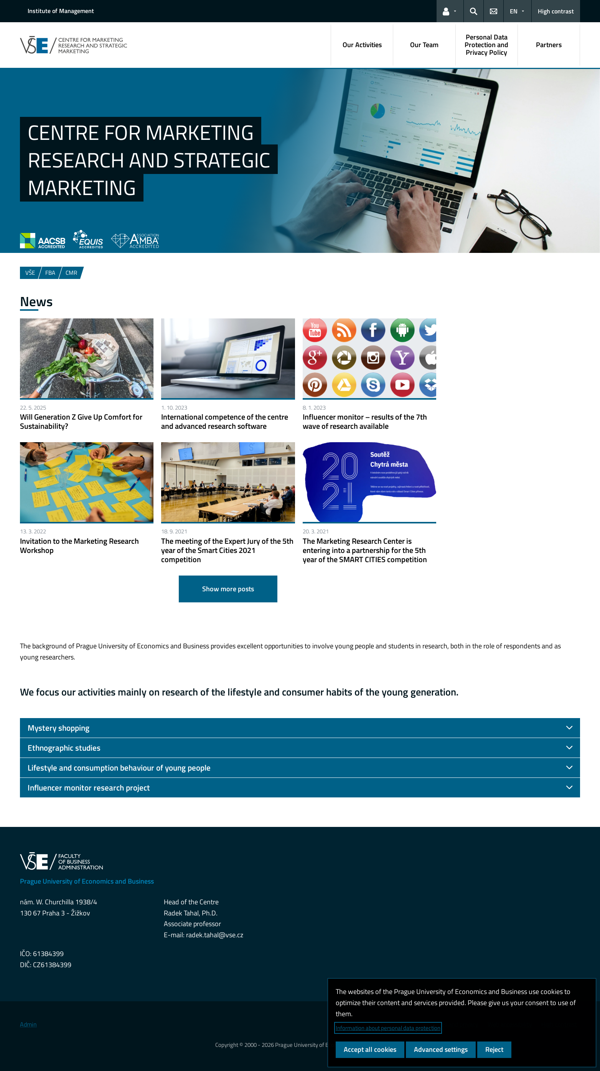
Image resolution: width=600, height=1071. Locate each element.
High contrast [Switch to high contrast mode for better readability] (556, 11)
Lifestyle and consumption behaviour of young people (119, 767)
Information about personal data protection (388, 1027)
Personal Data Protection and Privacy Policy (486, 44)
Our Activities (362, 44)
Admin (28, 1024)
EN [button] (514, 11)
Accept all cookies (370, 1049)
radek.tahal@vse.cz (214, 935)
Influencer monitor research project (89, 787)
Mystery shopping (58, 728)
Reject (494, 1049)
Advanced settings (441, 1049)
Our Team (424, 44)
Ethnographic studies (64, 747)
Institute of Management (61, 10)
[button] (450, 11)
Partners (549, 44)
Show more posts (228, 589)
